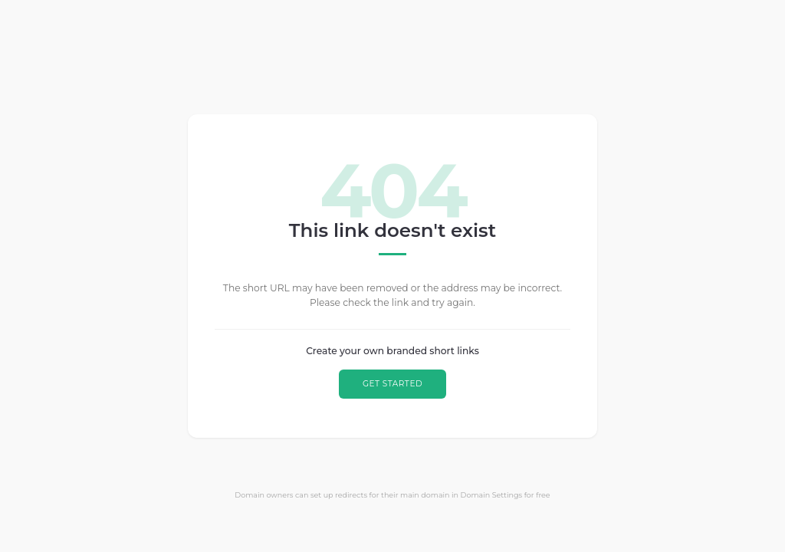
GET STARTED (392, 384)
